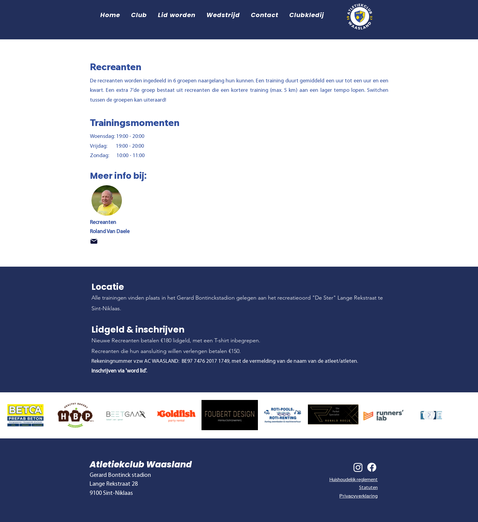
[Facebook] (372, 467)
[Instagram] (358, 467)
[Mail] (93, 241)
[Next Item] (429, 415)
